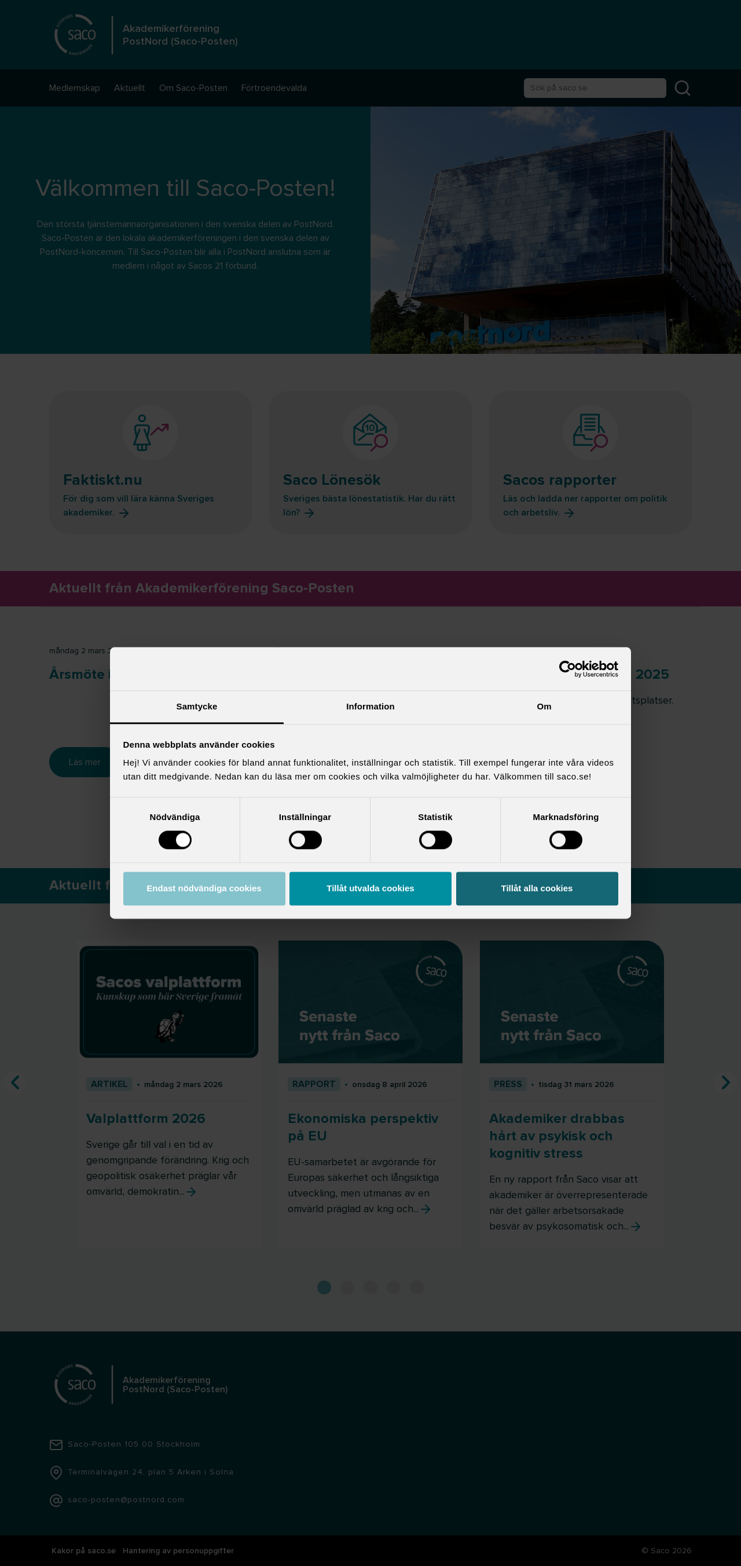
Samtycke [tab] (197, 706)
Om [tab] (544, 706)
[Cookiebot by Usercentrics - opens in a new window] (567, 669)
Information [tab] (370, 706)
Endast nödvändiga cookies (203, 888)
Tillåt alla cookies (537, 888)
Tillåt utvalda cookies (370, 888)
